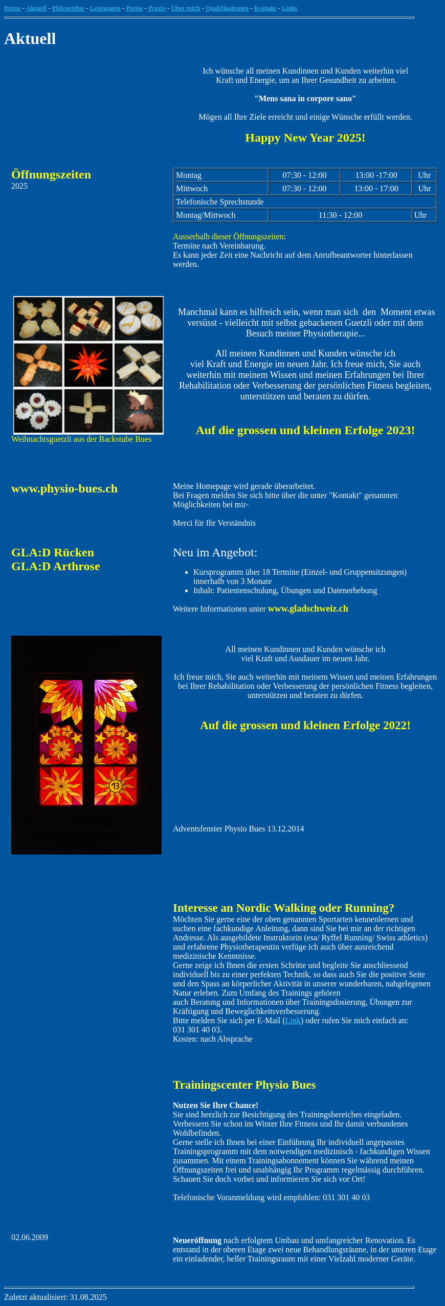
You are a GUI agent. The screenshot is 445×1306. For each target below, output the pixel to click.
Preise (134, 8)
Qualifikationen (227, 8)
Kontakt (265, 8)
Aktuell (36, 8)
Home (12, 8)
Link (293, 1020)
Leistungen (105, 8)
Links (289, 8)
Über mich (186, 8)
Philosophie (68, 8)
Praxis (156, 8)
